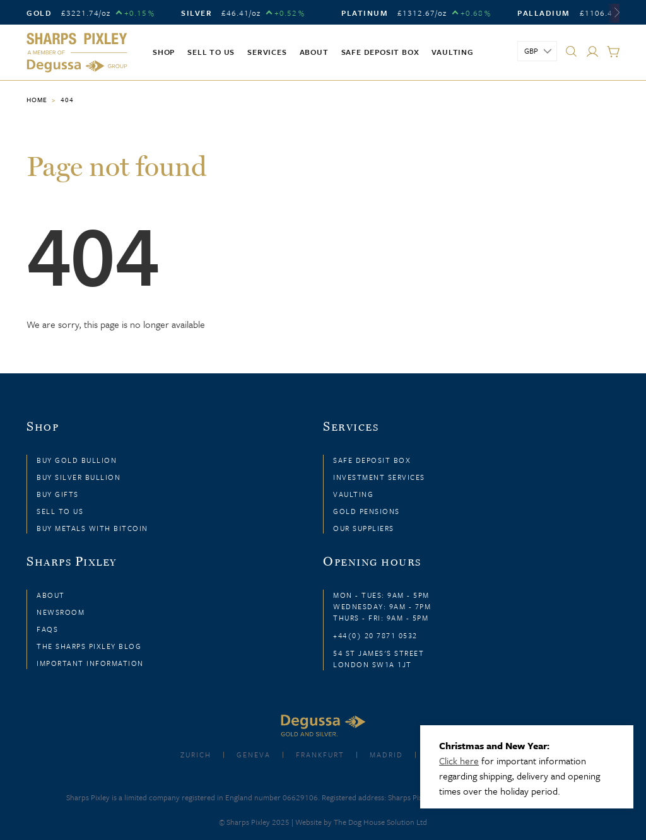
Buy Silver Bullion (78, 477)
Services (266, 51)
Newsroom (61, 612)
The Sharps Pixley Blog (89, 646)
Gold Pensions (366, 511)
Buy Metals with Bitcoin (92, 528)
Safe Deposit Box (380, 51)
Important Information (90, 663)
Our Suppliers (363, 528)
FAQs (47, 629)
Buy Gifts (58, 494)
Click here (459, 760)
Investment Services (379, 477)
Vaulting (452, 51)
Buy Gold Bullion (77, 460)
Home (36, 100)
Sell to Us (60, 511)
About (314, 51)
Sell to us (211, 51)
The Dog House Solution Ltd (380, 821)
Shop (164, 51)
